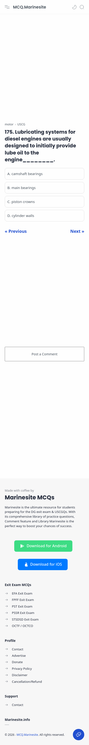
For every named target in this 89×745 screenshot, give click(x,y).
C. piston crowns (21, 201)
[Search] (82, 7)
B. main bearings (21, 187)
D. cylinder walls (20, 215)
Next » (77, 231)
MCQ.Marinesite (29, 7)
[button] (74, 7)
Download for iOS (42, 564)
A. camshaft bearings (24, 173)
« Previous (16, 231)
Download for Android (43, 545)
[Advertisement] (44, 65)
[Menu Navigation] (7, 7)
